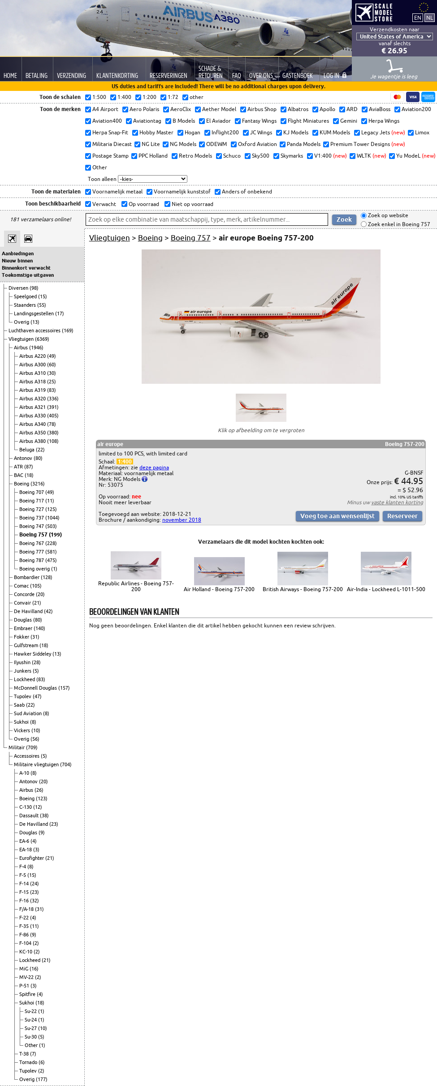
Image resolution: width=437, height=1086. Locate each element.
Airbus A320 (33, 398)
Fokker (22, 637)
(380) (53, 432)
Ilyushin (23, 662)
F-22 (24, 917)
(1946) (36, 347)
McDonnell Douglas (36, 688)
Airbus (21, 347)
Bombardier (27, 577)
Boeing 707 (32, 492)
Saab (20, 705)
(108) (53, 441)
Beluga (27, 449)
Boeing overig (35, 568)
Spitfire (28, 994)
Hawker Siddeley (33, 654)
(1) (54, 568)
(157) (64, 688)
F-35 (24, 926)
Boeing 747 (32, 526)
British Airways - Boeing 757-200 (303, 589)
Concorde (25, 594)
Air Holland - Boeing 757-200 (219, 589)
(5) (36, 671)
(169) (68, 330)
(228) (51, 543)
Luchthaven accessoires (35, 330)
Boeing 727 (32, 509)
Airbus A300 (33, 364)
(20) (40, 594)
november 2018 (181, 520)
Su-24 (31, 1019)
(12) (37, 807)
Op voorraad (143, 204)
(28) (36, 662)
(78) (51, 424)
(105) (36, 585)
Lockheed (25, 679)
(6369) (42, 339)
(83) (51, 390)
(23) (53, 824)
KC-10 (26, 951)
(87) (28, 466)
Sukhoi (22, 722)
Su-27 (31, 1028)
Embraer (24, 628)
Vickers (22, 730)
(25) (51, 381)
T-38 (24, 1053)
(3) (36, 849)
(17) (59, 313)
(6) (42, 1062)
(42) (48, 611)
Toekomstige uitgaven (28, 275)
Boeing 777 (32, 551)
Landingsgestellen (34, 313)
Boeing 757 (34, 534)
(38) (44, 815)
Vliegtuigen (22, 339)
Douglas (23, 619)
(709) (32, 747)
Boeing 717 (32, 500)
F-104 (26, 943)
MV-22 (27, 977)
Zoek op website (387, 216)
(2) (36, 943)
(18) (29, 475)
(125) (51, 509)
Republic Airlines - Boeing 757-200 (136, 586)
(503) (51, 526)
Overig (22, 322)
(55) (41, 305)
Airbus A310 (33, 373)
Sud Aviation (28, 713)
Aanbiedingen (18, 253)
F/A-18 (27, 909)
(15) (42, 296)
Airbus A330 (33, 415)
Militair (17, 747)
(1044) (52, 517)
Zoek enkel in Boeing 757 (398, 224)
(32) (34, 900)
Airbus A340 (33, 424)
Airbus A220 (33, 356)
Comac (22, 585)
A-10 (24, 773)
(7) (33, 1053)
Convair (23, 602)
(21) (36, 602)
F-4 (23, 866)
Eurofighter (32, 858)
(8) (46, 713)
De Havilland (29, 611)
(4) (33, 841)
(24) (34, 883)
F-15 (24, 892)
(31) (34, 637)
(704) (66, 764)
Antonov (24, 458)
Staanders (25, 305)
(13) (34, 322)
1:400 (125, 461)
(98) (34, 288)
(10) (35, 730)
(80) (38, 458)
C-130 (26, 807)
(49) (51, 356)
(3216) (37, 483)
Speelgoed (26, 296)
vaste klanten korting (397, 502)
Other (32, 1045)
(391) (53, 407)
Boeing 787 (32, 560)
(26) (39, 790)
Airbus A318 (33, 381)
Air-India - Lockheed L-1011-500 (386, 589)
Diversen (19, 288)
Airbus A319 (33, 390)
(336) (53, 398)
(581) (51, 551)
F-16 (24, 900)
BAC (19, 475)
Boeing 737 (32, 517)
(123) (42, 798)
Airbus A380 (33, 441)
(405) (53, 415)
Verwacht (103, 204)
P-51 (24, 985)
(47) (37, 696)
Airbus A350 (33, 432)
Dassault (29, 815)
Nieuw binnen (17, 260)
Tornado (29, 1062)
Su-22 (31, 1011)
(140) (39, 628)
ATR (19, 466)
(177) (42, 1079)
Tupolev (23, 696)
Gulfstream (26, 645)
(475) (51, 560)
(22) (40, 449)
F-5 (23, 875)
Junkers (23, 671)
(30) (51, 373)
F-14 (24, 883)
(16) (34, 968)
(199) (55, 534)
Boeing (22, 483)
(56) (34, 739)
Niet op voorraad (191, 204)
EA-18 (26, 849)
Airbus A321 (33, 407)
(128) (46, 577)
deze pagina (154, 467)
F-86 (24, 934)
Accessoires (27, 756)
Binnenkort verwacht (26, 267)
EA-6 (24, 841)
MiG (24, 968)
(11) (49, 500)
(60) (51, 364)
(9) (42, 832)
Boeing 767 (32, 543)
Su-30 (31, 1036)
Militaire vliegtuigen (37, 764)
